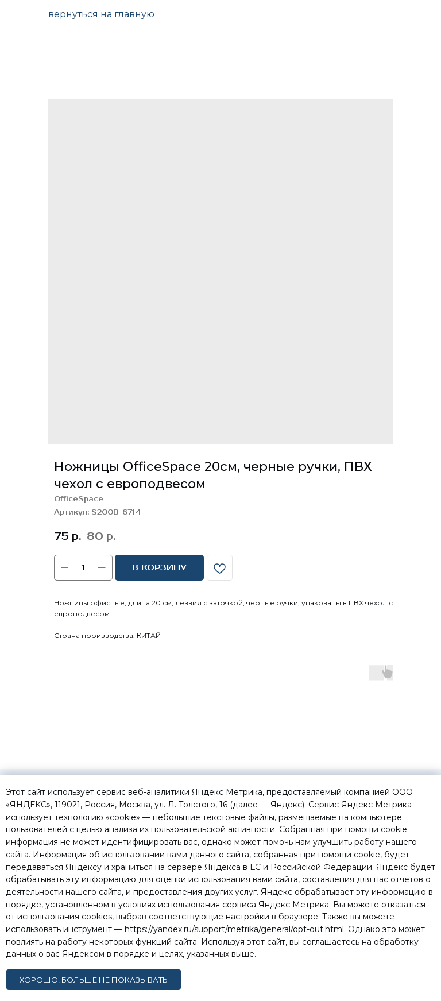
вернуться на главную (101, 14)
